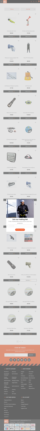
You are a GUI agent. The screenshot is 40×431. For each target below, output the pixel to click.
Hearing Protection (6, 378)
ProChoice (23, 375)
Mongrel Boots (32, 388)
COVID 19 (6, 391)
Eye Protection (15, 373)
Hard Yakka (31, 371)
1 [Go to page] (17, 341)
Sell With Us (6, 412)
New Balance (31, 375)
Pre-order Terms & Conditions (10, 404)
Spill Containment (15, 386)
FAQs (5, 408)
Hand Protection (7, 380)
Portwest (30, 373)
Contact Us (6, 416)
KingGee (22, 371)
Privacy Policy (12, 422)
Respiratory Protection (14, 378)
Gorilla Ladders (24, 384)
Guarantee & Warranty (8, 406)
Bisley (30, 380)
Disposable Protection (6, 383)
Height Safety (14, 382)
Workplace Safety (15, 380)
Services (5, 393)
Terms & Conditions (20, 422)
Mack (22, 373)
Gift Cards (14, 393)
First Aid (5, 389)
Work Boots (6, 371)
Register (22, 402)
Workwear (14, 371)
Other (13, 391)
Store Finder (6, 414)
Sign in (22, 400)
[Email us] (11, 360)
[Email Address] (16, 355)
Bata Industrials (32, 377)
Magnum (30, 386)
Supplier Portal (24, 408)
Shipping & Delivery (8, 400)
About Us (6, 410)
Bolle (30, 382)
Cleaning (13, 389)
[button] (28, 9)
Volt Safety (23, 388)
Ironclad (30, 384)
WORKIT (22, 386)
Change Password (24, 404)
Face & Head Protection (6, 374)
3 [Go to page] (22, 341)
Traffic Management (6, 387)
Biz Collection (23, 380)
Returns (5, 402)
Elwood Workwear (24, 377)
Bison (22, 382)
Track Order (23, 406)
